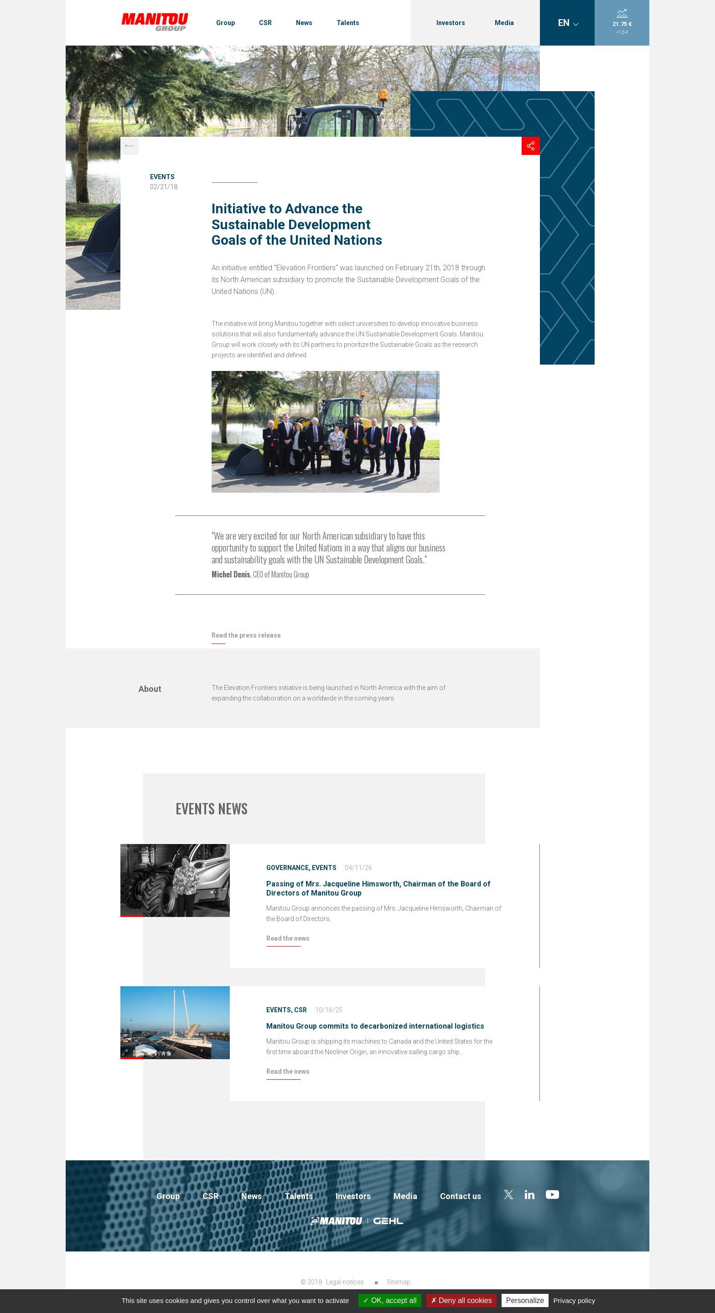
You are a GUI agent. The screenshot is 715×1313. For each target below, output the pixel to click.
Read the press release (246, 635)
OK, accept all (389, 1300)
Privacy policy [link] (575, 1300)
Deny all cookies (461, 1300)
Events (162, 176)
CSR (265, 22)
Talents (348, 22)
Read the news (288, 938)
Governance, (288, 867)
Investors (450, 22)
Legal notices (345, 1282)
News (304, 22)
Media (504, 22)
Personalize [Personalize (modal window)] (525, 1300)
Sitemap (398, 1282)
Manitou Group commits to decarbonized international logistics (375, 1026)
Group (225, 22)
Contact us (460, 1196)
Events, (279, 1010)
